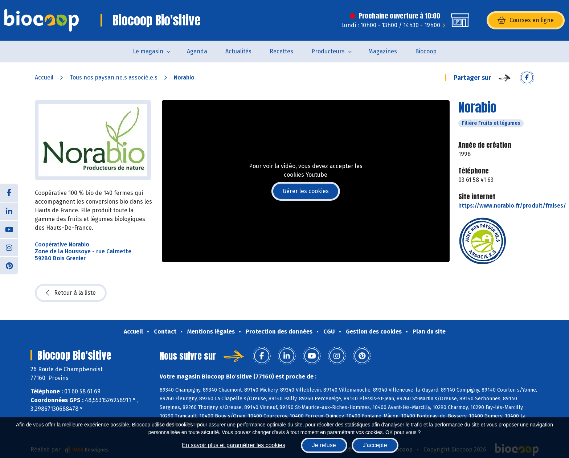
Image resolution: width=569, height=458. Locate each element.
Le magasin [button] (148, 51)
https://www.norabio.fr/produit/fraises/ (512, 205)
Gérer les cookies (306, 191)
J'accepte (375, 445)
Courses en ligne (526, 20)
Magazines (382, 51)
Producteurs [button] (328, 51)
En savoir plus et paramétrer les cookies (233, 445)
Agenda (197, 51)
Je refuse (324, 445)
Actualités (238, 51)
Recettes (281, 51)
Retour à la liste (71, 293)
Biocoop (426, 51)
